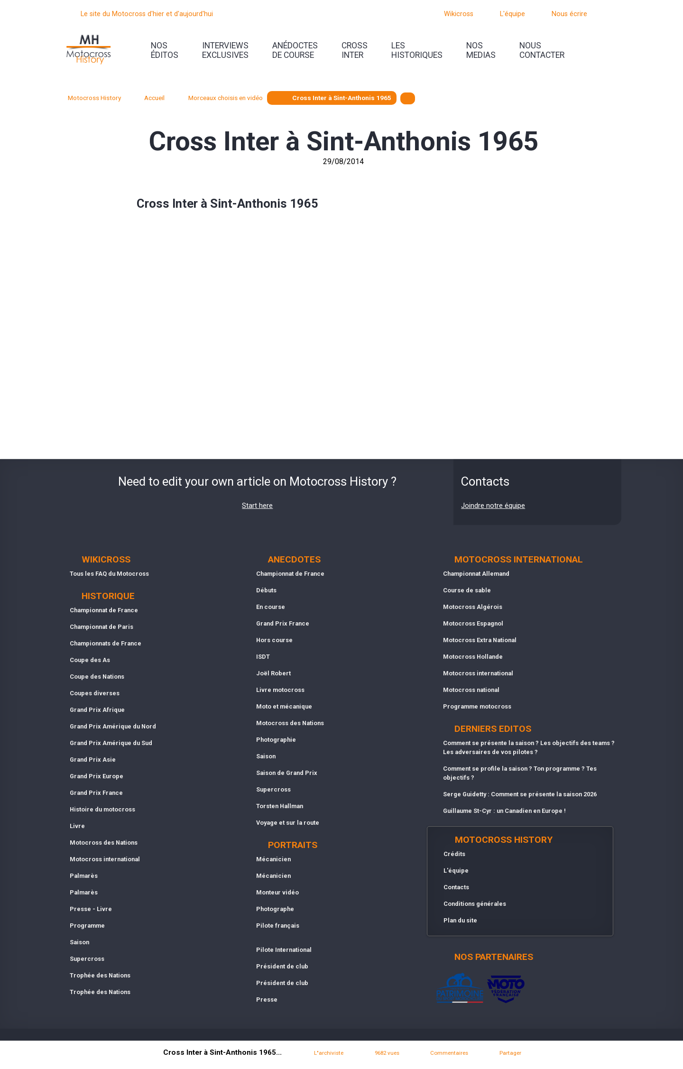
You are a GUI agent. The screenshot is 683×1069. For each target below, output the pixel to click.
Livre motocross (280, 689)
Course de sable (467, 590)
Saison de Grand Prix (286, 772)
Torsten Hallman (279, 806)
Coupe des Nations (97, 676)
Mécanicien (273, 859)
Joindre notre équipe (493, 505)
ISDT (263, 656)
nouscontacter (541, 50)
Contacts (456, 887)
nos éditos (164, 50)
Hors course (274, 640)
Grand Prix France (96, 792)
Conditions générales (474, 903)
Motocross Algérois (472, 606)
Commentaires (449, 1053)
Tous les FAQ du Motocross (109, 573)
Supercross (87, 958)
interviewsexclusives (225, 50)
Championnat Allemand (476, 573)
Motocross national (471, 689)
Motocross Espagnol (473, 623)
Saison (79, 942)
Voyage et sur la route (287, 822)
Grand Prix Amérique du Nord (113, 726)
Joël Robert (273, 673)
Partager (510, 1053)
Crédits (454, 853)
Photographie (276, 739)
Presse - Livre (91, 908)
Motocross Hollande (473, 656)
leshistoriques (417, 50)
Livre (77, 825)
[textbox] (407, 98)
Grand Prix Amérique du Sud (111, 742)
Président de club (282, 966)
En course (270, 606)
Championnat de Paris (101, 626)
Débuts (266, 590)
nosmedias (481, 50)
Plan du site (460, 920)
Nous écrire (569, 14)
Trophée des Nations (100, 975)
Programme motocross (477, 706)
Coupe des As (90, 660)
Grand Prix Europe (96, 776)
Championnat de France (104, 610)
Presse (266, 999)
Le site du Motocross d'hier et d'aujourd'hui (147, 14)
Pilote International (284, 949)
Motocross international (105, 859)
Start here (257, 505)
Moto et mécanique (284, 706)
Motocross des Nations (104, 842)
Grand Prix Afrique (97, 709)
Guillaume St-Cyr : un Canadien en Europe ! (504, 810)
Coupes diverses (95, 693)
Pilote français (277, 925)
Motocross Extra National (480, 640)
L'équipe (512, 14)
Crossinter (355, 50)
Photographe (275, 908)
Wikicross (458, 14)
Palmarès (84, 875)
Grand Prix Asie (93, 759)
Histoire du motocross (102, 809)
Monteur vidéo (277, 892)
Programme (87, 925)
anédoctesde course (295, 50)
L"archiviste (328, 1053)
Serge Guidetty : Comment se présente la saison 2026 (520, 794)
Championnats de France (105, 643)
